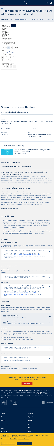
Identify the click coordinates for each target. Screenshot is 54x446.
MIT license (41, 397)
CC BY (20, 101)
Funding (30, 424)
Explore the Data (6, 19)
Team (29, 427)
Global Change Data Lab (25, 394)
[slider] (11, 96)
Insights (3, 424)
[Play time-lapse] (3, 96)
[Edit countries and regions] (49, 32)
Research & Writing (21, 19)
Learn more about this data (15, 100)
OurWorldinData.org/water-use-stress (10, 101)
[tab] (5, 33)
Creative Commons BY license (16, 231)
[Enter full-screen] (50, 100)
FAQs (48, 399)
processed (48, 121)
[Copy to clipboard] (47, 251)
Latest (3, 432)
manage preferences (23, 439)
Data (2, 420)
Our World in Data (27, 2)
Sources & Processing (36, 19)
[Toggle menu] (3, 2)
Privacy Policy (13, 439)
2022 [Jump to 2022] (49, 96)
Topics (3, 417)
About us (30, 417)
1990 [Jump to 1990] (7, 96)
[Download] (43, 100)
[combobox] (46, 3)
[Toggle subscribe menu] (51, 2)
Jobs (29, 431)
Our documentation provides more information (24, 336)
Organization (31, 420)
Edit (50, 32)
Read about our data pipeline (9, 208)
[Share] (47, 100)
